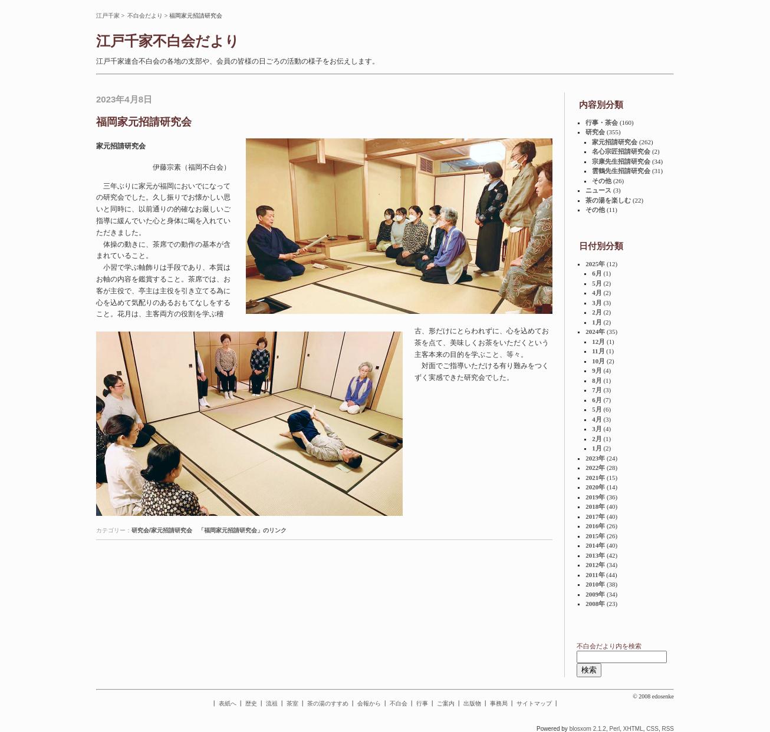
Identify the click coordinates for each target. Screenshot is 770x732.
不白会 (398, 703)
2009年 (595, 594)
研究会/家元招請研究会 (161, 530)
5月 (597, 283)
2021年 (595, 477)
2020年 (595, 487)
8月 (597, 380)
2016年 (595, 525)
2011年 (594, 574)
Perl (614, 729)
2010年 (595, 584)
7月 (597, 389)
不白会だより (145, 15)
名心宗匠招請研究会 (621, 151)
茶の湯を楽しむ (608, 200)
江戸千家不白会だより (167, 41)
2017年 (595, 516)
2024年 (595, 331)
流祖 (272, 703)
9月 (597, 370)
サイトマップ (534, 703)
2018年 (595, 506)
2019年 (595, 497)
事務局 (499, 703)
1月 (597, 322)
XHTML (633, 729)
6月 (597, 273)
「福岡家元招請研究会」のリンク (242, 530)
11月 (598, 351)
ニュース (598, 190)
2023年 (595, 458)
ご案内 (446, 703)
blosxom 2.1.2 (588, 729)
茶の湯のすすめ (327, 703)
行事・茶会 (601, 122)
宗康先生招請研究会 (621, 161)
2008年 (595, 603)
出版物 (472, 703)
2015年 (595, 535)
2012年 (595, 564)
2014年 (595, 545)
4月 (597, 292)
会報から (369, 703)
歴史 (251, 703)
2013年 (595, 555)
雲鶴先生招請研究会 (621, 170)
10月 (598, 361)
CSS (652, 729)
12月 (598, 341)
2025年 (595, 263)
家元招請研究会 (614, 141)
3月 (597, 302)
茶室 (292, 703)
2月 (597, 312)
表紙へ (227, 703)
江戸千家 (108, 15)
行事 (422, 703)
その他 (601, 180)
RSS (668, 729)
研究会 (595, 131)
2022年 (595, 467)
